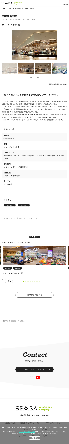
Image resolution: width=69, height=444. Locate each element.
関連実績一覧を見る (34, 295)
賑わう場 (5, 16)
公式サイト (8, 129)
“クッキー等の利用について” (27, 432)
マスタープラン (7, 19)
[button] (4, 281)
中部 (33, 19)
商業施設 (14, 16)
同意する (34, 438)
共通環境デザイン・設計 (22, 19)
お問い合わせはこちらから (35, 369)
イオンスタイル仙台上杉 (13, 273)
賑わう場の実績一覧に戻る (14, 321)
